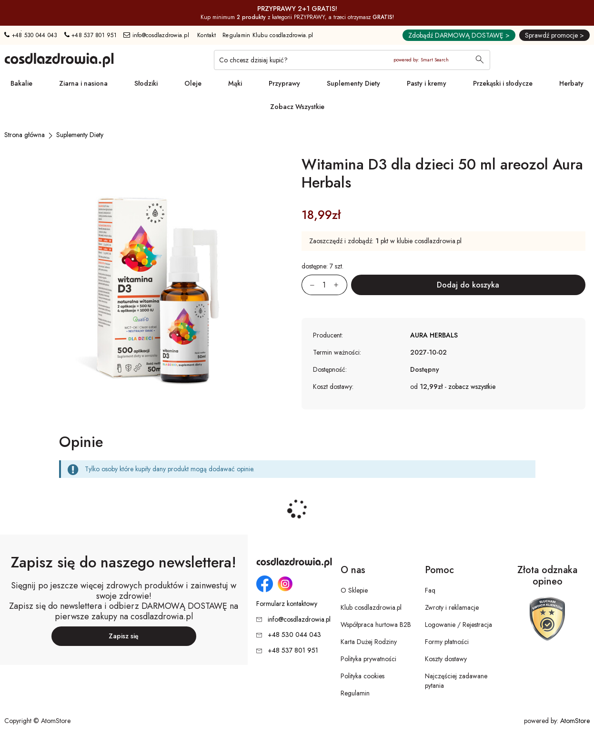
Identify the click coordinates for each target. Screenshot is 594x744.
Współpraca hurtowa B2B (376, 624)
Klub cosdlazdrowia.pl (371, 607)
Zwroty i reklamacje (452, 607)
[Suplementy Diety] (79, 134)
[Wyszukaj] (479, 60)
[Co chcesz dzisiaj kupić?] (352, 60)
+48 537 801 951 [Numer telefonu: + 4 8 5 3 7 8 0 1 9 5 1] (90, 35)
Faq (430, 590)
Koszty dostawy (446, 659)
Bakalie (21, 83)
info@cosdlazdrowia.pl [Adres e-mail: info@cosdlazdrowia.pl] (156, 35)
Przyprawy (284, 83)
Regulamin (355, 693)
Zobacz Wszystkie (297, 106)
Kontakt (206, 35)
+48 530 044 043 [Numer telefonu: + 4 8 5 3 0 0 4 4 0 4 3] (30, 35)
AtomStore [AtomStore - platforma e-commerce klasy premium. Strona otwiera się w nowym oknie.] (575, 720)
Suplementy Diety (353, 83)
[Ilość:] (324, 285)
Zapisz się (124, 636)
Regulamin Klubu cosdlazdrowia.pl (267, 35)
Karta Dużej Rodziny (369, 641)
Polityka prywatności (368, 659)
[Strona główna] (24, 134)
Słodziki (146, 83)
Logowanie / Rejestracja (458, 624)
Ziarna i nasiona (83, 83)
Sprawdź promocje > (554, 35)
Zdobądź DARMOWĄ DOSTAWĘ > (459, 35)
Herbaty (571, 83)
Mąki (235, 83)
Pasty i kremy (426, 83)
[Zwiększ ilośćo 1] (340, 285)
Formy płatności (447, 641)
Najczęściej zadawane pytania (456, 680)
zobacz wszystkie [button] (471, 386)
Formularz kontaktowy (286, 604)
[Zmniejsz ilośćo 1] (308, 285)
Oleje (192, 83)
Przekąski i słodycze (503, 83)
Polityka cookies (362, 676)
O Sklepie (354, 590)
